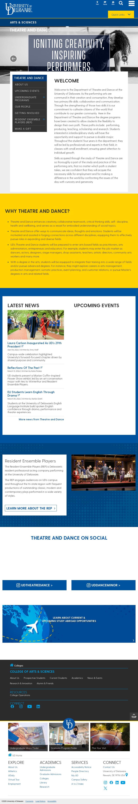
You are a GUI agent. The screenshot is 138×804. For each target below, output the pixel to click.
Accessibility (52, 801)
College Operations (20, 695)
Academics (77, 677)
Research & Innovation (21, 683)
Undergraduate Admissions (47, 768)
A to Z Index (77, 783)
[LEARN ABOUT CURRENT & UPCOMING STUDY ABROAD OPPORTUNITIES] (69, 624)
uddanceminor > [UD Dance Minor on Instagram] (103, 585)
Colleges (44, 778)
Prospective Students (34, 677)
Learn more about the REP (29, 508)
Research (44, 786)
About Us (21, 84)
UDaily (11, 775)
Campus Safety (79, 779)
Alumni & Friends (45, 683)
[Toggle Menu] (44, 97)
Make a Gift (23, 128)
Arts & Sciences (23, 22)
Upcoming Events (27, 90)
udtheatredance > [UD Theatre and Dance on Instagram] (34, 585)
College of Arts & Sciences (32, 671)
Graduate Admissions (50, 774)
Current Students (58, 677)
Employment (14, 783)
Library (43, 782)
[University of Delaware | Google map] (127, 775)
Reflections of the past (23, 367)
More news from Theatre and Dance (41, 419)
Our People (22, 106)
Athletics (12, 771)
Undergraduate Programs (26, 99)
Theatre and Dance (29, 77)
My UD (74, 775)
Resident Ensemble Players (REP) (27, 121)
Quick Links (118, 14)
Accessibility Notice (81, 767)
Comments (29, 801)
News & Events (95, 677)
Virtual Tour (14, 779)
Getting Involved (27, 112)
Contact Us (109, 767)
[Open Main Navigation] (132, 3)
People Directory (80, 771)
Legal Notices (40, 801)
